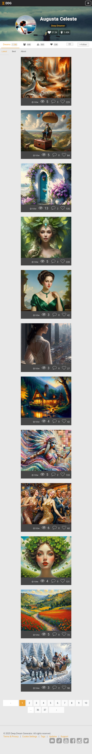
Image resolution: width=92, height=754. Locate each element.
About (24, 54)
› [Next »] (56, 712)
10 (86, 706)
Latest (4, 54)
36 (38, 712)
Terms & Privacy (11, 739)
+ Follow (82, 45)
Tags (43, 739)
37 (45, 712)
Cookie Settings (29, 739)
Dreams (10, 44)
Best (14, 54)
